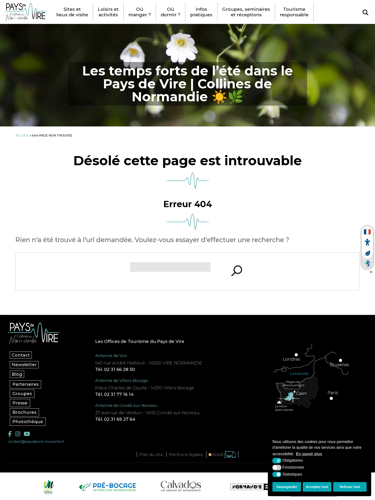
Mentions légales (186, 454)
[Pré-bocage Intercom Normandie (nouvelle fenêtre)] (107, 486)
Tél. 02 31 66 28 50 (115, 369)
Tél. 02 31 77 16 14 (114, 394)
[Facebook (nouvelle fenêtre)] (10, 434)
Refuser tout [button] (350, 487)
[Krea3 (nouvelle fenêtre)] (222, 454)
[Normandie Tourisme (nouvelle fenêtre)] (247, 486)
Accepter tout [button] (317, 487)
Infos (201, 11)
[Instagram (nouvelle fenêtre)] (17, 434)
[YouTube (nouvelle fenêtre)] (27, 434)
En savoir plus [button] (309, 454)
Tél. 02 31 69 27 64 (115, 419)
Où (139, 11)
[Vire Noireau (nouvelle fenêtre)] (47, 486)
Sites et (72, 11)
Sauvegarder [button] (286, 487)
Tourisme (294, 11)
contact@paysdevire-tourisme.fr (36, 441)
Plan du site (151, 454)
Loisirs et (108, 11)
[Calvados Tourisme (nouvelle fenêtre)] (181, 485)
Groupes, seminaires (246, 11)
